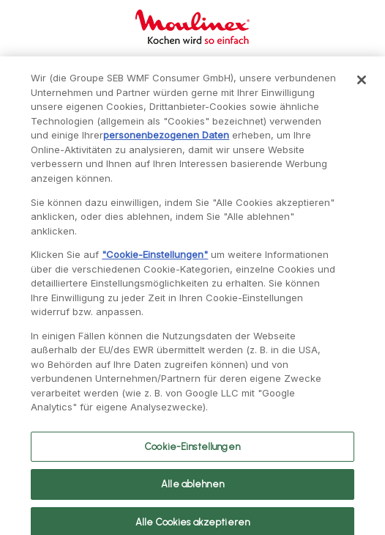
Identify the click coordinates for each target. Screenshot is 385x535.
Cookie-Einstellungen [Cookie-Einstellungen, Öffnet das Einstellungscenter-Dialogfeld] (192, 453)
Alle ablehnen (192, 491)
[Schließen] (361, 87)
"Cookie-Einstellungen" (155, 262)
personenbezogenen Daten (166, 142)
